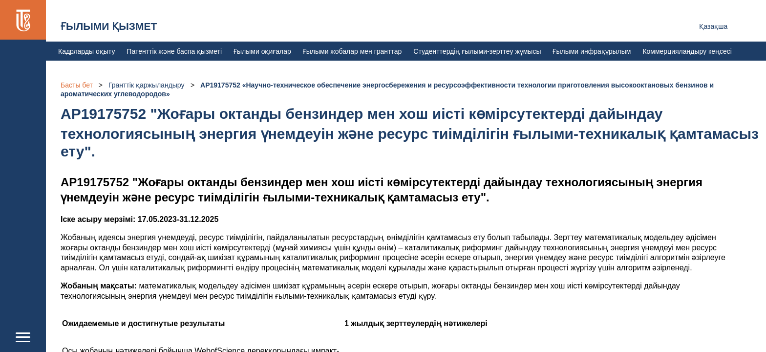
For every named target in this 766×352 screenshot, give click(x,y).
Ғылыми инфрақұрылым (592, 51)
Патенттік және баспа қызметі (174, 51)
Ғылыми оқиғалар (262, 51)
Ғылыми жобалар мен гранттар (352, 51)
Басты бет (77, 85)
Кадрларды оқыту (86, 51)
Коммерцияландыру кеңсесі (687, 51)
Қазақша (713, 26)
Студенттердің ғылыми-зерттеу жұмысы (477, 51)
